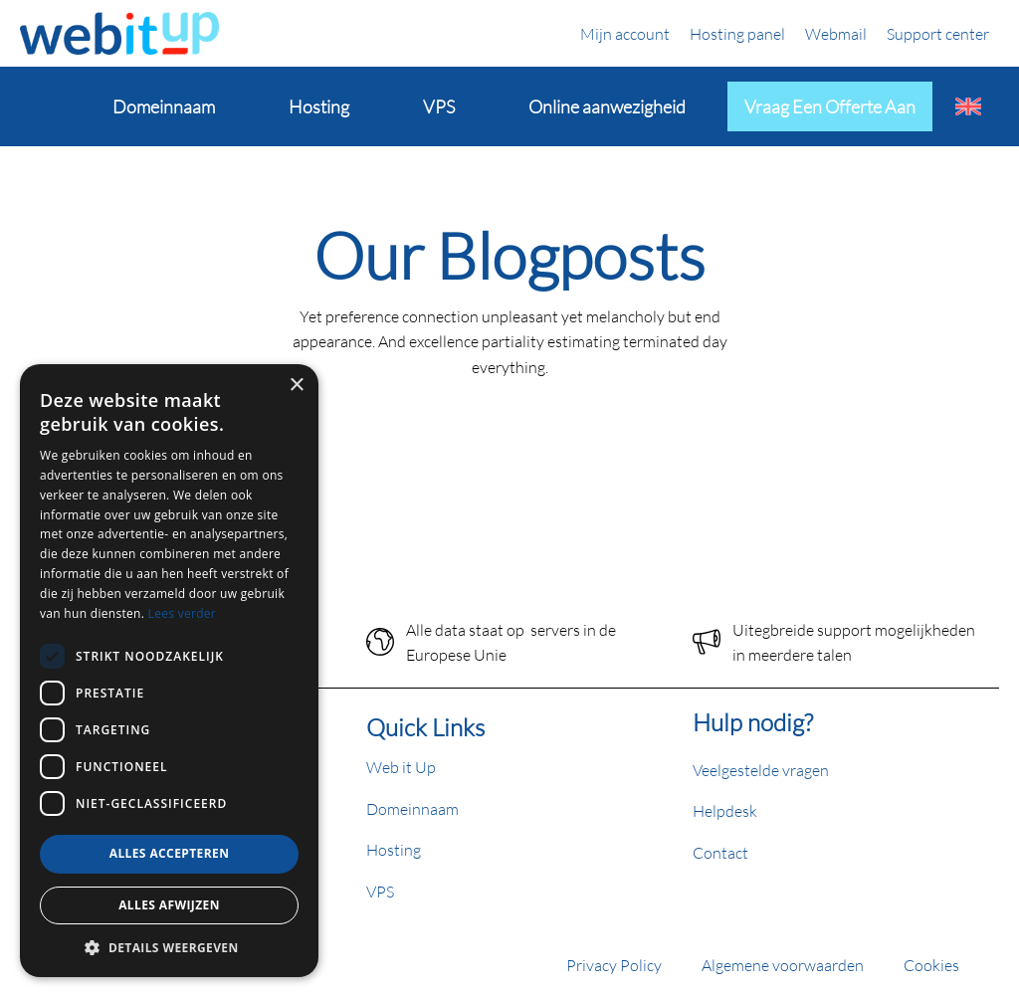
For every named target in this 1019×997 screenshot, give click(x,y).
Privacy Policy (614, 964)
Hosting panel (737, 33)
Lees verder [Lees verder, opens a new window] (182, 613)
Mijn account (625, 33)
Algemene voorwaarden (783, 964)
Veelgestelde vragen (761, 769)
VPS (380, 891)
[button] (169, 947)
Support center (938, 33)
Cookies (931, 964)
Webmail (836, 33)
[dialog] (169, 670)
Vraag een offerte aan (830, 106)
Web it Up (401, 766)
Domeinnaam (412, 808)
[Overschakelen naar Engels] (968, 106)
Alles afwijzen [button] (169, 905)
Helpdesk (725, 810)
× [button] (296, 385)
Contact (720, 852)
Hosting (393, 849)
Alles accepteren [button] (169, 853)
